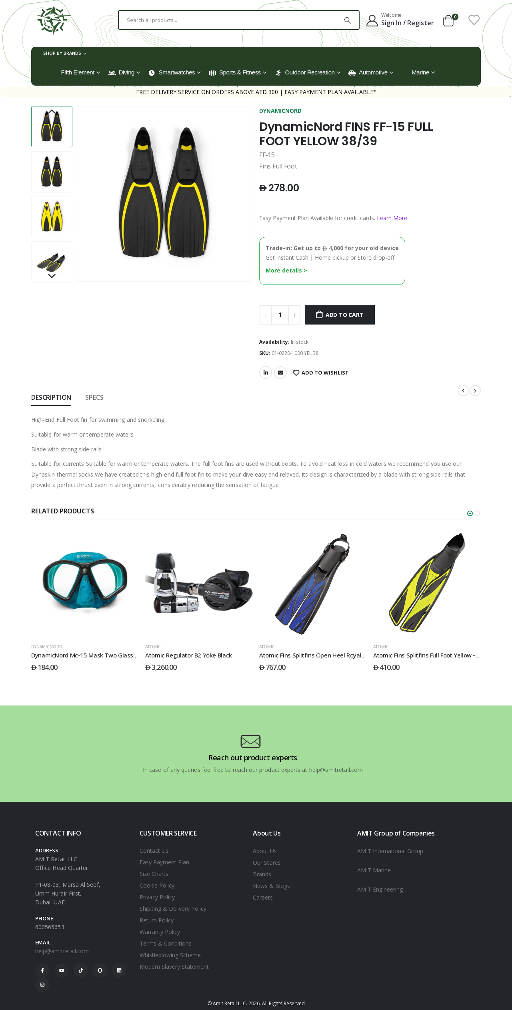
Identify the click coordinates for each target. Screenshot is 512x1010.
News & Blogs (271, 886)
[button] (470, 513)
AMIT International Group (390, 851)
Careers (263, 897)
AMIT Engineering (380, 889)
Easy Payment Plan (164, 862)
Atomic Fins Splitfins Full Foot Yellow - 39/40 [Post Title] (433, 655)
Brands (262, 874)
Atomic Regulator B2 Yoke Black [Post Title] (188, 655)
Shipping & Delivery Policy (173, 908)
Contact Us (154, 850)
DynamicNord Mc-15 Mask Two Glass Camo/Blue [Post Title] (97, 655)
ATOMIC (153, 646)
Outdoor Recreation (305, 72)
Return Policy (157, 920)
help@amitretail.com (62, 951)
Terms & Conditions (166, 943)
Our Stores (267, 862)
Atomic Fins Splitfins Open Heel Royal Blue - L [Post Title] (321, 655)
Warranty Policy (160, 932)
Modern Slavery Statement (174, 966)
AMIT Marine (374, 870)
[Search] (347, 20)
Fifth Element (78, 72)
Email (280, 372)
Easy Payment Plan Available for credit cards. (333, 218)
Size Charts (154, 874)
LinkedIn (265, 372)
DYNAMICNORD (280, 110)
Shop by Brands (62, 53)
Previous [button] (51, 112)
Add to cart (345, 315)
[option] (51, 126)
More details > (286, 270)
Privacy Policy (157, 897)
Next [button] (51, 277)
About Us (265, 851)
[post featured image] (85, 583)
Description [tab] (51, 397)
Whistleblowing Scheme (170, 955)
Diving (121, 72)
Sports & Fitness (235, 72)
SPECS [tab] (94, 397)
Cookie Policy (157, 885)
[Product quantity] (280, 315)
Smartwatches (171, 72)
